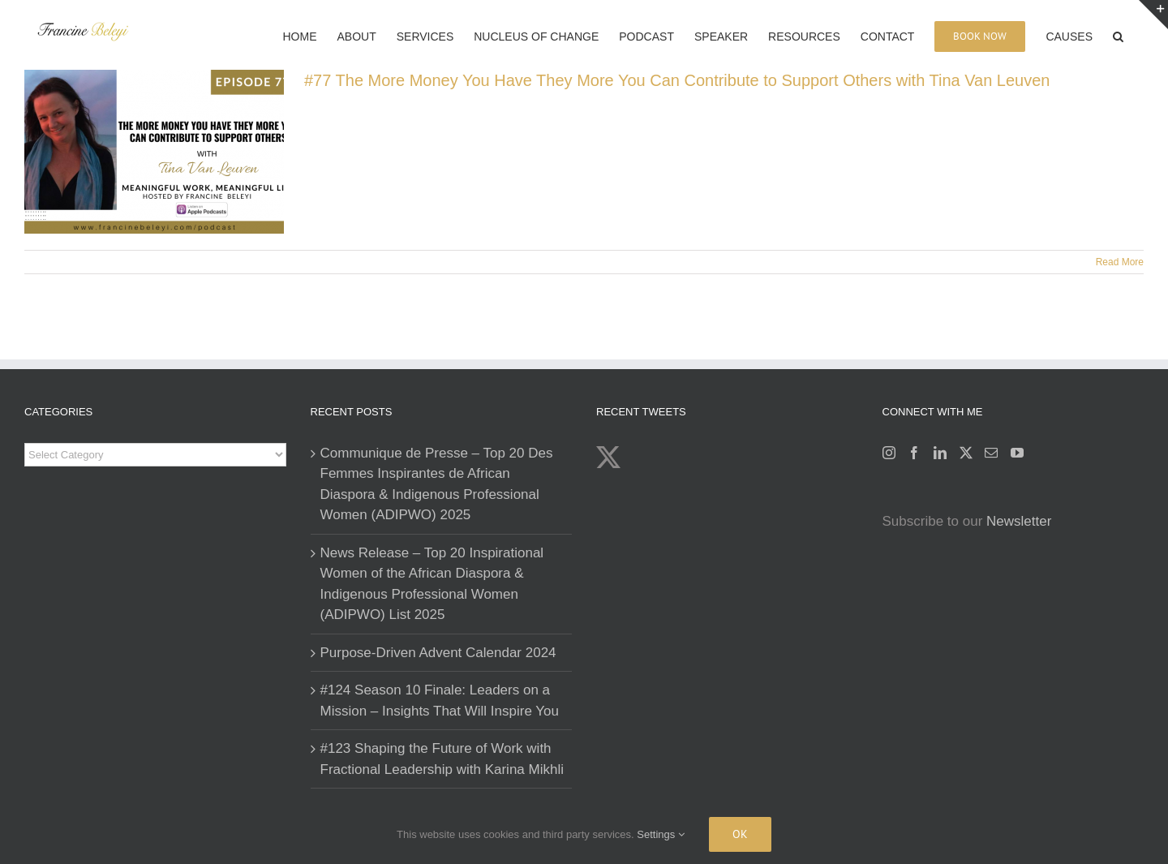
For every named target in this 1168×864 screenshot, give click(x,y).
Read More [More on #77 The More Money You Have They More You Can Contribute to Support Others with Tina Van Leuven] (1120, 262)
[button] (1118, 35)
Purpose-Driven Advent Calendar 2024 (438, 652)
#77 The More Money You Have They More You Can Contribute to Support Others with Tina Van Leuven (677, 80)
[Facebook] (914, 452)
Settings (661, 834)
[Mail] (991, 452)
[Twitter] (966, 452)
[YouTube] (1017, 452)
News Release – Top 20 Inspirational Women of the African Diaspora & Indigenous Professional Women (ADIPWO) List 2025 (432, 584)
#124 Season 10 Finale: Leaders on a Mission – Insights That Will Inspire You (440, 700)
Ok (740, 834)
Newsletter (1018, 521)
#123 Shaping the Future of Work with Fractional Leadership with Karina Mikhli (442, 759)
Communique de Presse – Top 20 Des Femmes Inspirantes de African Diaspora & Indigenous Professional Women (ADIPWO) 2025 (436, 484)
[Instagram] (888, 452)
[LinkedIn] (940, 452)
